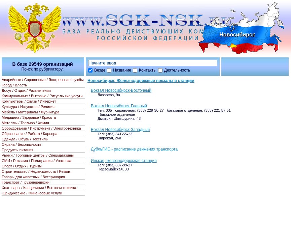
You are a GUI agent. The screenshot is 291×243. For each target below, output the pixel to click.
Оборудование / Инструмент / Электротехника (41, 128)
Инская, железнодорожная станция (124, 160)
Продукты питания (17, 150)
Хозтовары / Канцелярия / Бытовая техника (39, 188)
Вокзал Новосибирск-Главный (119, 106)
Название (122, 70)
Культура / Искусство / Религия (28, 107)
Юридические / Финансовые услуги (32, 193)
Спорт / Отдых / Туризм (22, 166)
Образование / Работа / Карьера (30, 134)
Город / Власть (14, 85)
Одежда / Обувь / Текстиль (25, 139)
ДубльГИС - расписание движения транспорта (134, 149)
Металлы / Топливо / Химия (25, 123)
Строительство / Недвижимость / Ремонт (37, 171)
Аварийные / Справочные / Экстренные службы (43, 80)
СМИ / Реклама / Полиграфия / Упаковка (36, 161)
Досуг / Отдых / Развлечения (26, 90)
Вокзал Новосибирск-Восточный (121, 90)
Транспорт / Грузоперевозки (25, 182)
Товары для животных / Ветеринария (33, 177)
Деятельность (177, 70)
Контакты (147, 70)
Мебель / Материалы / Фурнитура (30, 112)
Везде (99, 70)
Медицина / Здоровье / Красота (29, 117)
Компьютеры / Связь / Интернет (29, 101)
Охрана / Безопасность (21, 144)
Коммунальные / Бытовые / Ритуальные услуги (42, 96)
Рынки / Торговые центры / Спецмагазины (38, 155)
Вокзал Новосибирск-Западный (120, 129)
